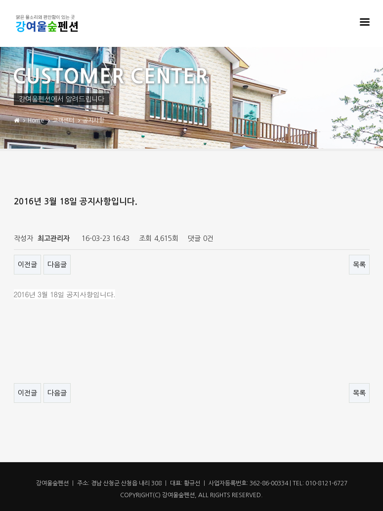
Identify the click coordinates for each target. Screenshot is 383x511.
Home (36, 120)
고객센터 (63, 120)
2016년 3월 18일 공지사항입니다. (65, 294)
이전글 (27, 264)
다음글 (57, 264)
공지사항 (93, 120)
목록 (359, 264)
